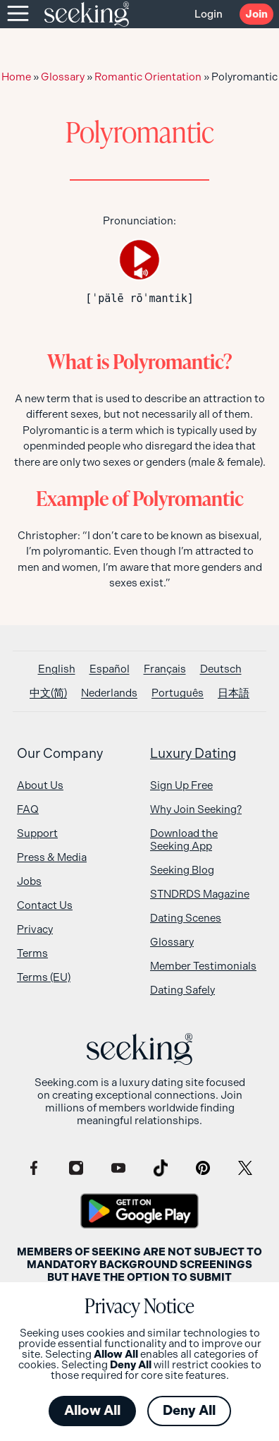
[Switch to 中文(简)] (48, 693)
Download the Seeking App (184, 839)
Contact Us (45, 905)
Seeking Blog (182, 870)
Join (256, 14)
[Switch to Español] (109, 669)
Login (208, 14)
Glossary (63, 77)
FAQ (28, 809)
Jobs (29, 881)
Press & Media (52, 857)
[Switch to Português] (177, 693)
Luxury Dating (193, 753)
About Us (40, 785)
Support (37, 833)
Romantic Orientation (148, 77)
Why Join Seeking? (196, 809)
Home (16, 77)
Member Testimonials (203, 966)
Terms (32, 953)
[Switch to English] (56, 669)
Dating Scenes (185, 918)
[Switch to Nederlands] (109, 693)
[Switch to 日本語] (233, 693)
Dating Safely (182, 990)
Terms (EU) (43, 977)
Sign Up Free (181, 785)
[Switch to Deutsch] (221, 669)
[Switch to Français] (165, 669)
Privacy (35, 929)
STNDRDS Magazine (199, 894)
